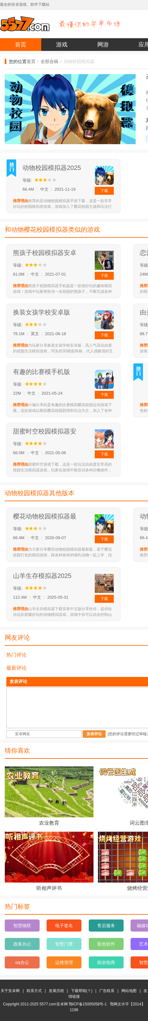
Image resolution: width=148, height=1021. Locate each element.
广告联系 (106, 991)
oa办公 (22, 962)
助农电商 (106, 962)
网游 (103, 44)
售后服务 (106, 925)
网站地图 (129, 991)
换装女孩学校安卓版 (41, 312)
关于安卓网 (10, 991)
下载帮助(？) (82, 991)
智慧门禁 (64, 944)
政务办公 (22, 944)
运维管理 (64, 962)
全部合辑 (49, 61)
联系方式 (34, 991)
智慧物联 (22, 925)
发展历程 (56, 991)
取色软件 (106, 944)
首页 (20, 44)
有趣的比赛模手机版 (41, 371)
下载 (104, 190)
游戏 (62, 44)
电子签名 (64, 925)
